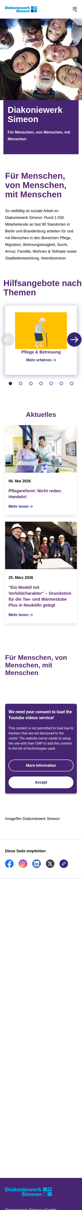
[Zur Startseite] (21, 9)
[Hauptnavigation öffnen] (75, 9)
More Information (41, 765)
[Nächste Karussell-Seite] (74, 339)
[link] (9, 867)
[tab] (10, 383)
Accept (41, 782)
